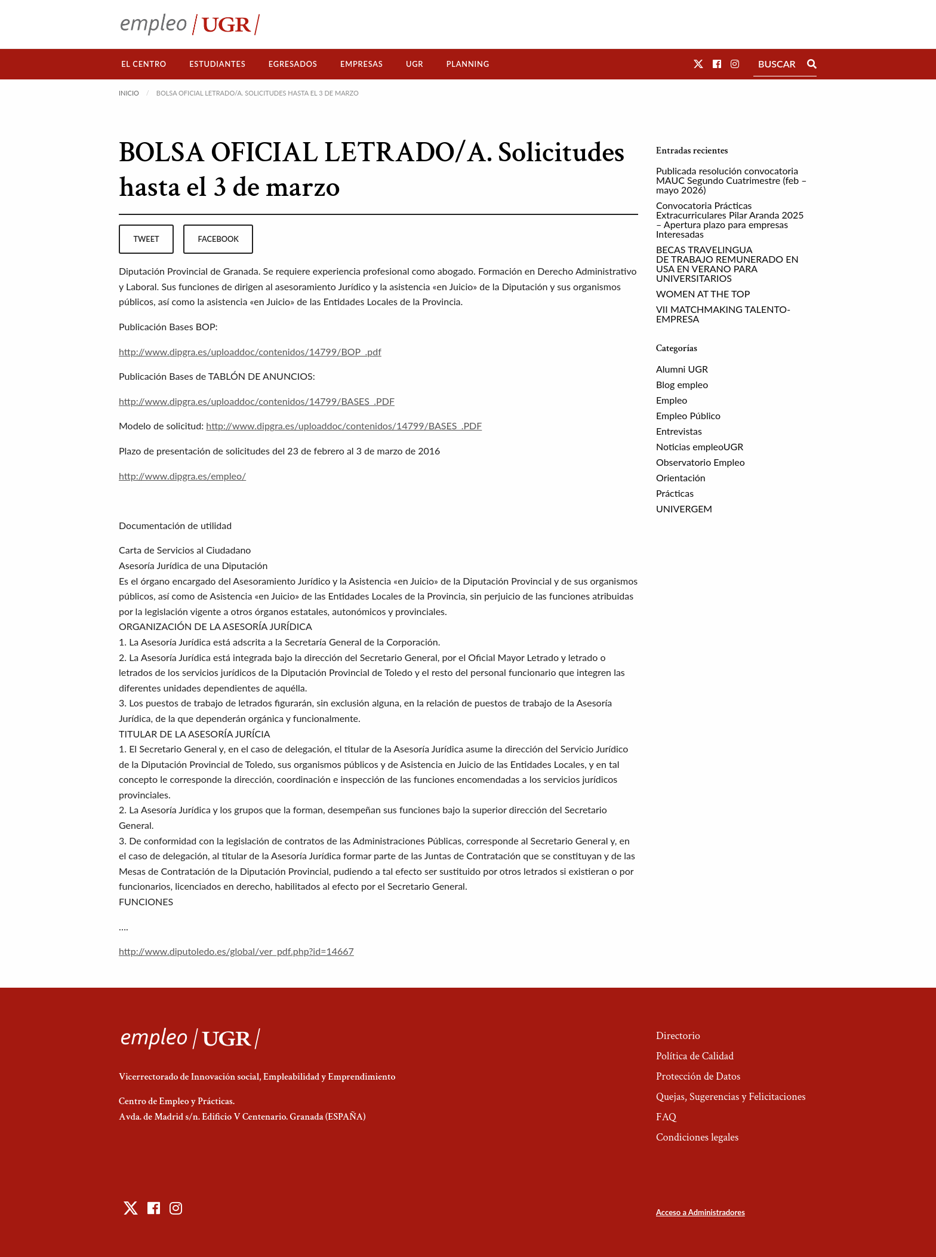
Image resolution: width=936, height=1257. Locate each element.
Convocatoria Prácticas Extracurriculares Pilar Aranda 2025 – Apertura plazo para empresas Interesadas (730, 219)
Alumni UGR (682, 368)
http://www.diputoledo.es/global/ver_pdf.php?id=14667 (236, 951)
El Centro (144, 64)
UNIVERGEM (684, 508)
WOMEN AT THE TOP (703, 293)
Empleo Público (688, 415)
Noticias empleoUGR (699, 446)
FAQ (666, 1117)
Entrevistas (679, 431)
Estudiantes (217, 64)
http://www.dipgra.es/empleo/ (182, 475)
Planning (468, 64)
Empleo (671, 399)
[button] (698, 63)
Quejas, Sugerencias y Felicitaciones (731, 1097)
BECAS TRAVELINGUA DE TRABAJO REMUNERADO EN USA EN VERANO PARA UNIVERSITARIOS (727, 264)
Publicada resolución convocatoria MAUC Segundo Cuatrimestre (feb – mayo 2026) (731, 180)
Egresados (293, 64)
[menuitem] (144, 64)
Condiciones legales (697, 1137)
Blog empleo (682, 384)
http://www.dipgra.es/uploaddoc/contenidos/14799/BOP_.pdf (250, 351)
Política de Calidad (695, 1056)
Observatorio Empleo (700, 462)
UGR (414, 64)
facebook (218, 239)
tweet (146, 239)
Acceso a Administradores (700, 1212)
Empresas (361, 64)
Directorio (678, 1036)
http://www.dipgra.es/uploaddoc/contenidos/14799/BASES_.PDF (257, 401)
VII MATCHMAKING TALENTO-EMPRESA (723, 313)
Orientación (681, 477)
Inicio (129, 93)
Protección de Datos (698, 1076)
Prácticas (675, 493)
